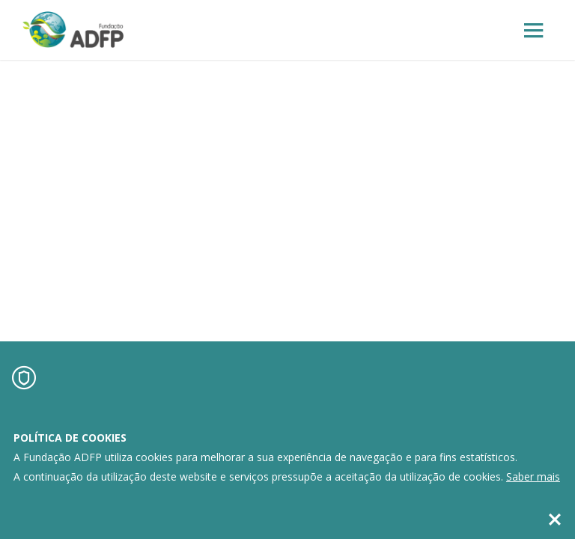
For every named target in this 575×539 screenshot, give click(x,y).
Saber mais (533, 476)
